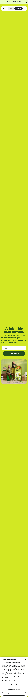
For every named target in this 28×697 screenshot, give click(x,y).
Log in (11, 8)
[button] (24, 8)
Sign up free (18, 8)
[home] (3, 8)
